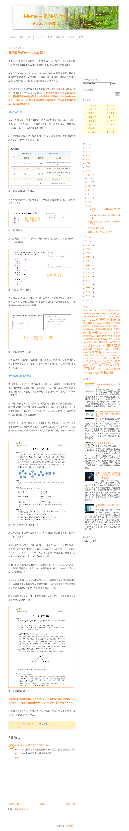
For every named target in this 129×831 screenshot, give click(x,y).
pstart (104, 317)
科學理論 (114, 353)
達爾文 (99, 369)
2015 (88, 257)
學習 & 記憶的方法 (96, 228)
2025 (88, 152)
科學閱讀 (93, 355)
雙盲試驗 (88, 373)
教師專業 (112, 336)
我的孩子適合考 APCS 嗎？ (100, 232)
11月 (90, 182)
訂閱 (81, 37)
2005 (88, 296)
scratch (110, 317)
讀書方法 (101, 361)
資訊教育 (31, 724)
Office (100, 310)
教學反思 (92, 109)
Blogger (69, 826)
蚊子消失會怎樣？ (104, 443)
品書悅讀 (92, 128)
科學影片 (106, 349)
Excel (85, 310)
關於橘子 (92, 132)
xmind (92, 320)
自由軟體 (111, 117)
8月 (89, 194)
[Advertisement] (101, 59)
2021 (88, 167)
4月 (89, 202)
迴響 (21, 37)
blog (84, 313)
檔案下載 (60, 37)
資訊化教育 (113, 361)
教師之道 (111, 105)
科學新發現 (106, 353)
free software (93, 313)
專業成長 (86, 329)
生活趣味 (111, 124)
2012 (88, 269)
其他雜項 (111, 128)
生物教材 (87, 348)
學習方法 (87, 326)
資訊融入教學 (109, 365)
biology (117, 310)
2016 (88, 253)
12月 (90, 178)
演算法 (90, 342)
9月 (89, 190)
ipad (84, 316)
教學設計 (91, 336)
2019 (88, 175)
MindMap (93, 310)
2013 (88, 265)
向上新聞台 (98, 323)
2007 (88, 288)
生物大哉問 (101, 346)
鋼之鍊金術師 (108, 369)
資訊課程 (92, 117)
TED (106, 310)
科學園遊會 (97, 349)
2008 (88, 284)
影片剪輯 (111, 121)
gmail (102, 313)
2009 (88, 280)
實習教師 (109, 326)
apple (111, 310)
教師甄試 (98, 339)
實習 (102, 326)
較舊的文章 (70, 804)
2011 (88, 273)
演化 (115, 339)
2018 (88, 245)
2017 (88, 249)
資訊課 (72, 37)
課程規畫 (108, 358)
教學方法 (107, 333)
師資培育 (93, 329)
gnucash (108, 313)
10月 (90, 186)
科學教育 (92, 113)
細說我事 (111, 132)
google (116, 313)
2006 (88, 292)
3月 (89, 206)
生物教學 (111, 109)
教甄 (111, 339)
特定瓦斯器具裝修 (100, 342)
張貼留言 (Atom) (22, 809)
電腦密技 (92, 121)
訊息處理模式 (102, 355)
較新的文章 (14, 804)
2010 (88, 277)
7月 (89, 198)
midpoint (19, 745)
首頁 (13, 37)
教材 (105, 339)
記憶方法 (111, 355)
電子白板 (96, 373)
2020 (88, 171)
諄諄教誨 (111, 113)
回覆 (17, 758)
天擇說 (117, 323)
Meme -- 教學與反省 (46, 16)
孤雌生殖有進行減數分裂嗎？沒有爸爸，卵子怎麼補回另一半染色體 (108, 475)
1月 (89, 241)
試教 (87, 358)
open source (94, 316)
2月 (89, 237)
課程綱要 (100, 358)
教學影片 (92, 124)
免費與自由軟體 (108, 320)
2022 (88, 163)
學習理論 (95, 326)
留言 (29, 37)
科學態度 (114, 349)
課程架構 (93, 358)
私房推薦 (92, 105)
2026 (88, 148)
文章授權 (40, 37)
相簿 (50, 37)
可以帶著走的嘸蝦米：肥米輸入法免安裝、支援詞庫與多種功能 (108, 414)
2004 (88, 300)
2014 (88, 261)
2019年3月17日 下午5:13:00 (37, 745)
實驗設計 (116, 326)
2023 (88, 159)
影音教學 (111, 329)
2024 (88, 156)
